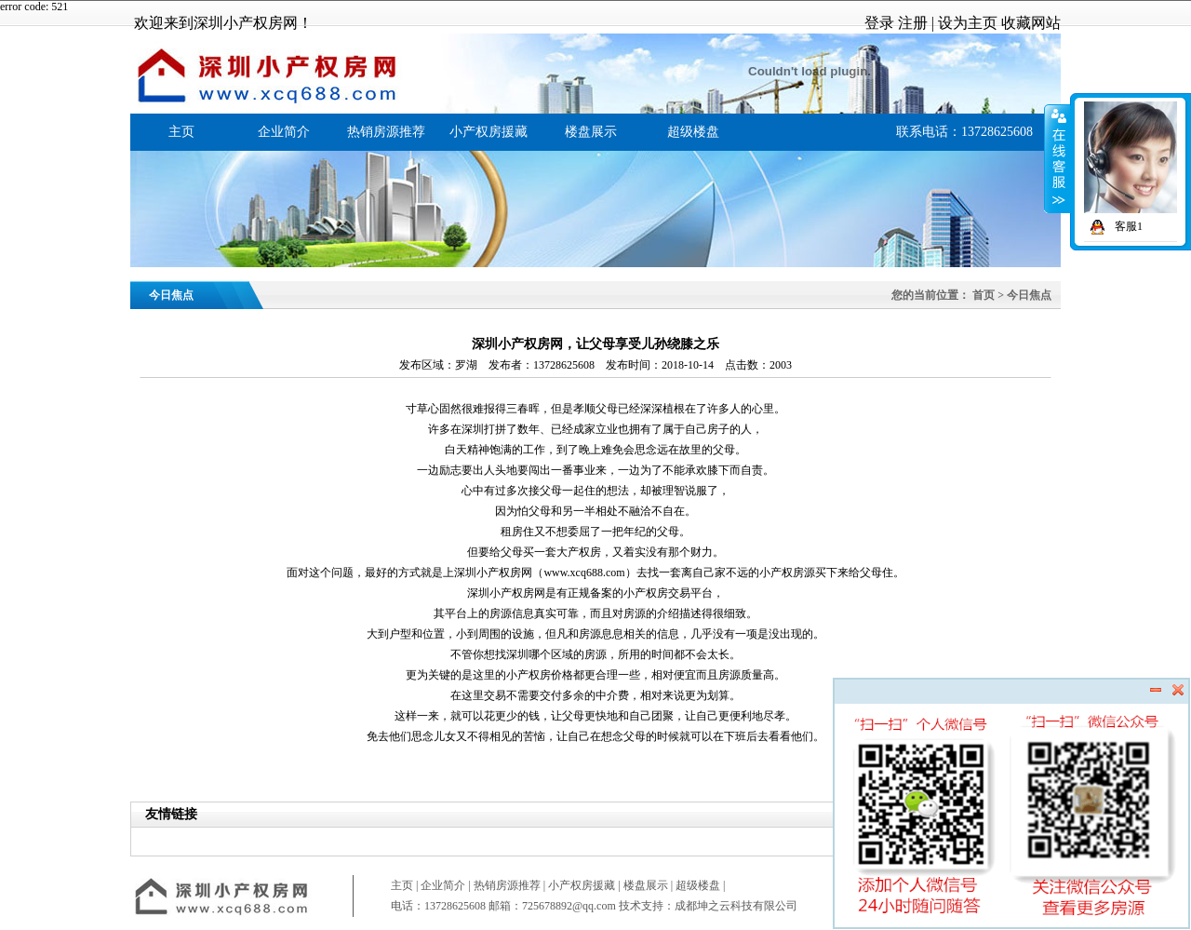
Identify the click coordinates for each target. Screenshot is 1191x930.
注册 (913, 23)
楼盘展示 (591, 132)
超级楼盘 (693, 132)
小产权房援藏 (488, 132)
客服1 (1113, 226)
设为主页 (967, 23)
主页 (181, 132)
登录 (879, 23)
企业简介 (284, 132)
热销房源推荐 (386, 132)
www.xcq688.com (583, 572)
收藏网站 (1031, 23)
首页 (983, 295)
